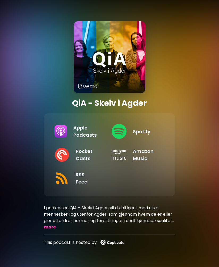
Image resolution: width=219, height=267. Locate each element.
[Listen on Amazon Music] (136, 154)
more (50, 227)
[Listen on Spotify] (136, 131)
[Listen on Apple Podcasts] (78, 131)
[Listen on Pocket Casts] (78, 154)
